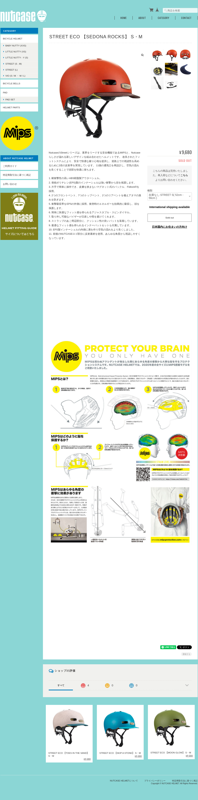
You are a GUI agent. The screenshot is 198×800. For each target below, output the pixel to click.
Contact (186, 18)
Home (123, 18)
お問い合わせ (10, 184)
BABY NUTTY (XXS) (15, 45)
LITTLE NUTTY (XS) (15, 51)
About (142, 18)
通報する (186, 654)
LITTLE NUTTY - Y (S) (16, 57)
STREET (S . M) (13, 63)
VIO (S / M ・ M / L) (15, 75)
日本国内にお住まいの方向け (169, 226)
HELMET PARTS (11, 107)
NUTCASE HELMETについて (124, 781)
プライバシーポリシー (155, 781)
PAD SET (10, 99)
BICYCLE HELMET (12, 38)
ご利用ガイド (10, 166)
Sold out (170, 217)
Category (163, 18)
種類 (149, 190)
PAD (5, 92)
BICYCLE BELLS (11, 83)
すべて (60, 685)
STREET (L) (11, 69)
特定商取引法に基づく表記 (17, 175)
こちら (184, 175)
